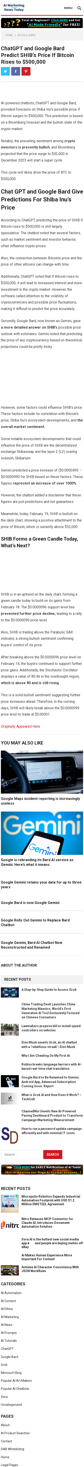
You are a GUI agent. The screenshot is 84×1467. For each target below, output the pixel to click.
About (5, 1425)
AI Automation (11, 1293)
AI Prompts (9, 1333)
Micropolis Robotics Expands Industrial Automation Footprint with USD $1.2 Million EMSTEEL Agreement (51, 1200)
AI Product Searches (15, 1433)
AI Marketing (10, 1317)
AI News (6, 1325)
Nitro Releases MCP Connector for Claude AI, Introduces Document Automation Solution (47, 1222)
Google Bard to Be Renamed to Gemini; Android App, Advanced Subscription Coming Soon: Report (50, 1082)
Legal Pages (9, 1465)
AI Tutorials (9, 1341)
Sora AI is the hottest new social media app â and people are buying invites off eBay (52, 1243)
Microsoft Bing (11, 1373)
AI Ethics (7, 1309)
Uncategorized (11, 1404)
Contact (6, 1441)
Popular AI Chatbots (15, 1389)
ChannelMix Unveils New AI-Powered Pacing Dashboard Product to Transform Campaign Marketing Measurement (52, 1115)
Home (9, 35)
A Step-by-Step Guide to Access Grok (49, 989)
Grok (4, 1365)
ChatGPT (7, 1349)
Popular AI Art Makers (16, 1380)
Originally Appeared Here (20, 726)
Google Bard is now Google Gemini (30, 903)
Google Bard (26, 35)
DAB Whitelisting (12, 1449)
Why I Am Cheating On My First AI (46, 1055)
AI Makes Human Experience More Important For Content (47, 1257)
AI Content (8, 1301)
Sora (4, 1397)
